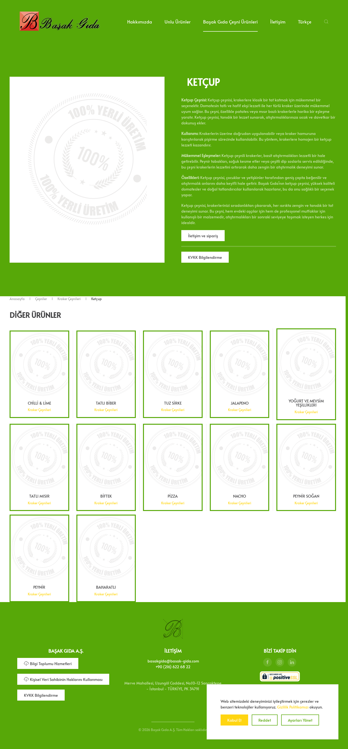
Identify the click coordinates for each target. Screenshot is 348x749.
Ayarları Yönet (300, 720)
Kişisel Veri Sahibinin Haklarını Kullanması (63, 677)
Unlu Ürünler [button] (178, 21)
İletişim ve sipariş (203, 235)
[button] (326, 21)
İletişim (277, 21)
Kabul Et (234, 720)
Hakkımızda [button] (139, 21)
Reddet (264, 720)
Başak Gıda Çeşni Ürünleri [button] (230, 21)
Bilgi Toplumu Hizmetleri (48, 662)
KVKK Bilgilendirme (205, 257)
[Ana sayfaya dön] (59, 21)
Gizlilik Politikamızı (292, 706)
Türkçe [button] (304, 21)
